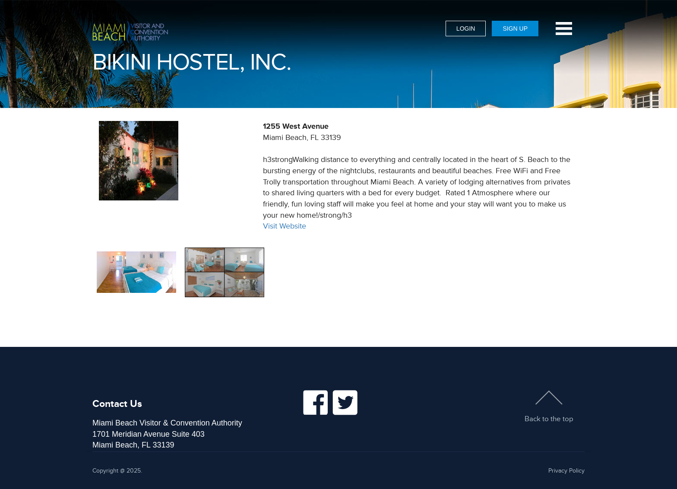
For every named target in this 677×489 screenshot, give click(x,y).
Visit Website (284, 226)
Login (465, 28)
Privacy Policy (566, 470)
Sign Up (515, 28)
